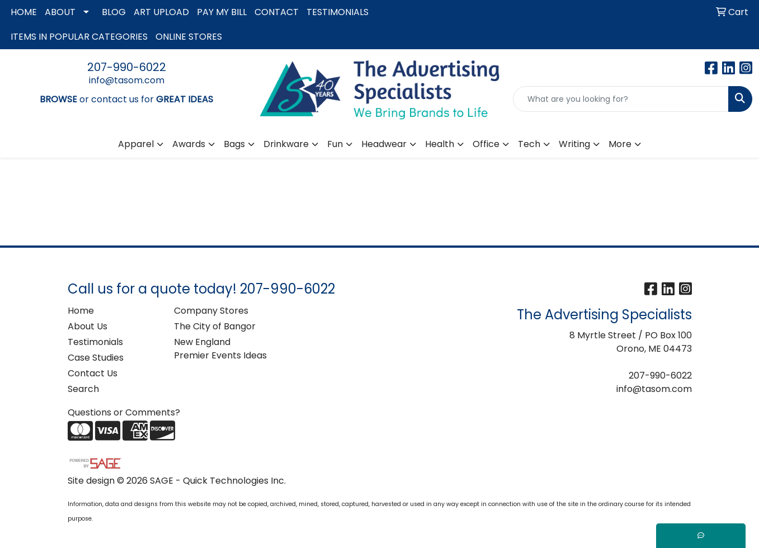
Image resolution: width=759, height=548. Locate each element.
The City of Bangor (215, 326)
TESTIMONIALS (338, 12)
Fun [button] (335, 144)
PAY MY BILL (222, 12)
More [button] (620, 144)
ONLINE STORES (188, 36)
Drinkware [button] (286, 144)
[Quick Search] (621, 99)
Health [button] (439, 144)
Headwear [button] (384, 144)
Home (81, 310)
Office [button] (486, 144)
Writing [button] (574, 144)
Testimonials (95, 342)
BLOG (114, 12)
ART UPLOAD (161, 12)
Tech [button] (529, 144)
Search (83, 388)
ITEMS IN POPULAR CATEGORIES (79, 36)
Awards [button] (188, 144)
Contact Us (92, 373)
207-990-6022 (126, 67)
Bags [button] (234, 144)
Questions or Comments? (124, 412)
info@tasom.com (126, 80)
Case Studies (96, 357)
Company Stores (211, 310)
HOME (24, 12)
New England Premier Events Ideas (220, 349)
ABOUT (60, 12)
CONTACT (276, 12)
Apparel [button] (136, 144)
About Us (87, 326)
